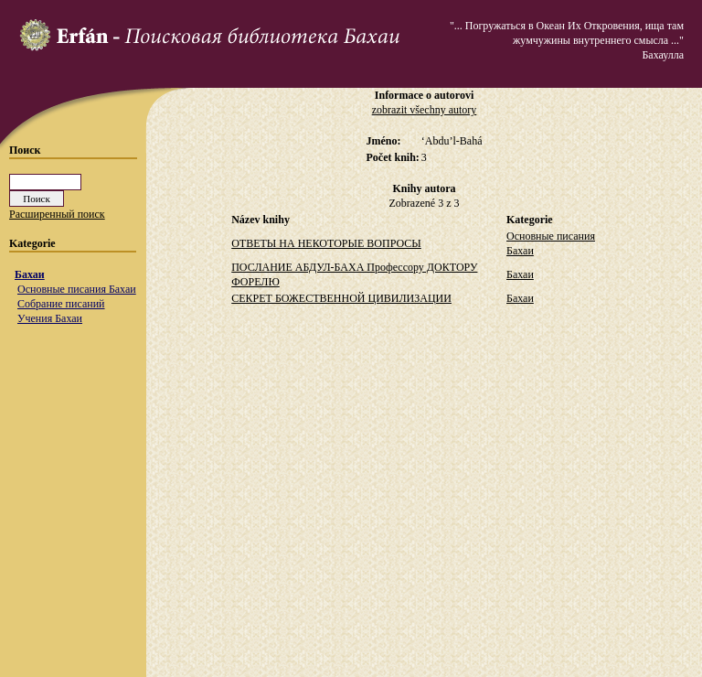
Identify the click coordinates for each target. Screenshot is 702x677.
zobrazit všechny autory (424, 109)
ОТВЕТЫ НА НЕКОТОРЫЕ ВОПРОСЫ (326, 243)
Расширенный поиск (57, 214)
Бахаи (30, 274)
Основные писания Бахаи (76, 289)
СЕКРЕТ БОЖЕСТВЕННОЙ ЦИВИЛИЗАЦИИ (341, 298)
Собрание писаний (61, 303)
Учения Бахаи (49, 318)
